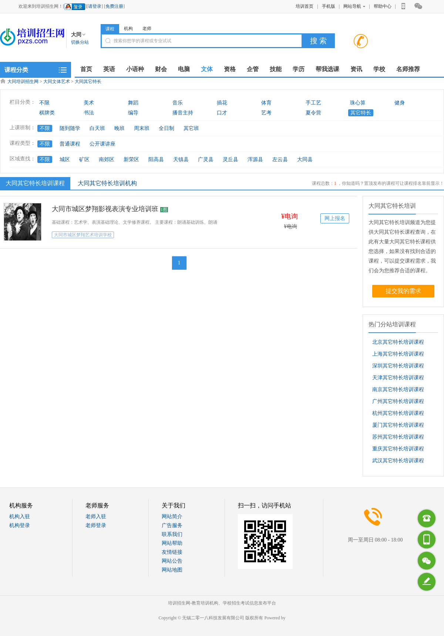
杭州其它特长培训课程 (398, 413)
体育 (266, 103)
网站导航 (354, 6)
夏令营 (313, 113)
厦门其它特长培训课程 (398, 425)
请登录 (94, 6)
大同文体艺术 (56, 81)
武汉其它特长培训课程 (398, 460)
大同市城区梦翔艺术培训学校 (83, 234)
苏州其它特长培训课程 (398, 437)
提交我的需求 (403, 291)
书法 (89, 113)
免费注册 (114, 6)
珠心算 (358, 103)
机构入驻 (19, 516)
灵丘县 (230, 159)
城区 (65, 159)
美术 (89, 103)
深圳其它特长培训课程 (398, 366)
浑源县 (255, 159)
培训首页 (304, 6)
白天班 (97, 128)
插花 (222, 103)
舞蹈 (133, 103)
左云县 (280, 159)
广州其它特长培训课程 (398, 401)
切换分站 (80, 42)
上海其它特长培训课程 (398, 354)
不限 (44, 103)
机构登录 (19, 525)
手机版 (328, 6)
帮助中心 (382, 6)
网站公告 (172, 561)
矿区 (84, 159)
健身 (399, 103)
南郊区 (106, 159)
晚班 (119, 128)
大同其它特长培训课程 (34, 183)
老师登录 (95, 525)
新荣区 (131, 159)
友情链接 (172, 552)
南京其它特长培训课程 (398, 389)
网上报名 (334, 218)
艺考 (266, 113)
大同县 (305, 159)
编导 (133, 113)
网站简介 (172, 516)
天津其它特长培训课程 (398, 377)
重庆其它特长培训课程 (398, 449)
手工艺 (313, 103)
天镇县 (181, 159)
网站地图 (172, 570)
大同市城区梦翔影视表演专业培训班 (105, 209)
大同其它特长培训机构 (107, 183)
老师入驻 (95, 516)
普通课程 (70, 144)
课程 (109, 28)
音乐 (177, 103)
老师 (146, 28)
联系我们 (172, 534)
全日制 (166, 128)
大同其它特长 (88, 81)
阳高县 (156, 159)
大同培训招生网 (22, 81)
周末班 (141, 128)
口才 (222, 113)
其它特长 (360, 113)
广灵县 (205, 159)
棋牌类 (47, 113)
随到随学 (70, 128)
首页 (86, 69)
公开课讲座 (102, 144)
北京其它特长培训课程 (398, 342)
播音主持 (182, 113)
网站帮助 (172, 543)
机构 (128, 28)
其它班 (191, 128)
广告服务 (172, 525)
